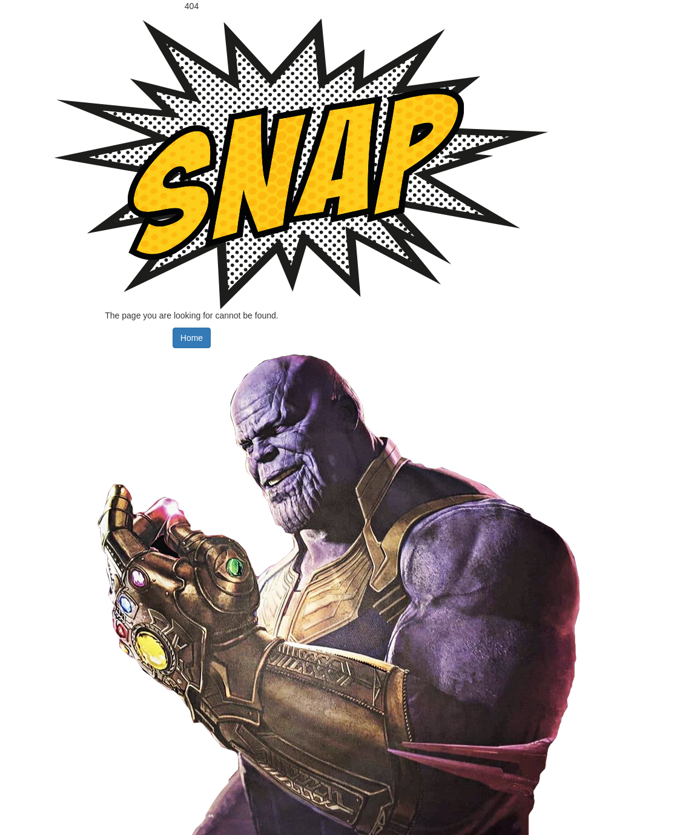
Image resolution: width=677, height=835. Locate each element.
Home (191, 338)
